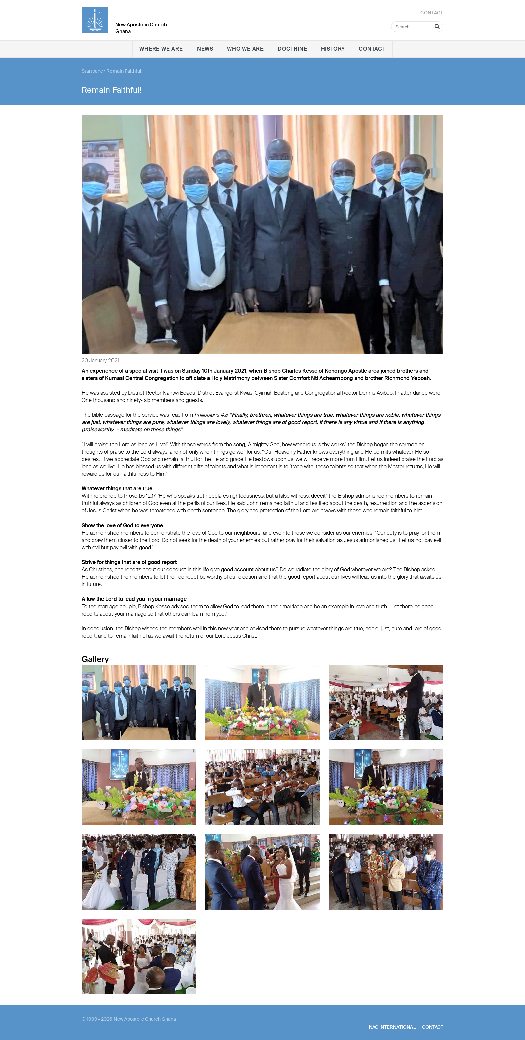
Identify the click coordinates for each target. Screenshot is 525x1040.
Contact (372, 48)
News (205, 48)
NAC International (392, 1027)
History (333, 48)
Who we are (245, 48)
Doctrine (292, 48)
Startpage (92, 71)
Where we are (161, 48)
